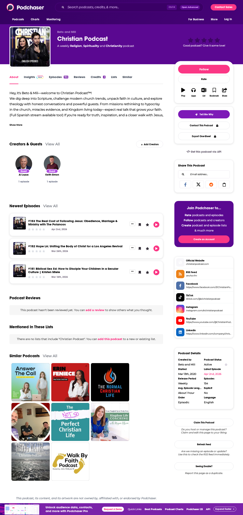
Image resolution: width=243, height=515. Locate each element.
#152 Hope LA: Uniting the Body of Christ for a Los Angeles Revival (75, 246)
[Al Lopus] (23, 163)
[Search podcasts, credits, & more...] (116, 7)
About (13, 77)
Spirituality (91, 46)
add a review (95, 310)
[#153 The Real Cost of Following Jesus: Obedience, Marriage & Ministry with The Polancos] (19, 223)
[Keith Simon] (52, 163)
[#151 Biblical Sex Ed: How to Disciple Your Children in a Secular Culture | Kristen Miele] (19, 271)
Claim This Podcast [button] (204, 422)
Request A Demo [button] (113, 509)
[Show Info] (226, 364)
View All (52, 144)
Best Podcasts (153, 509)
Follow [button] (204, 69)
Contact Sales (223, 7)
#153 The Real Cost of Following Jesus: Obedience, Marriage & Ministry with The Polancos (73, 222)
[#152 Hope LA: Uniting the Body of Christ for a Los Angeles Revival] (19, 248)
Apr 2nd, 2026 (212, 374)
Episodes (58, 77)
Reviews (79, 77)
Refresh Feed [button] (204, 444)
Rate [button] (204, 79)
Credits (98, 77)
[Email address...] (203, 174)
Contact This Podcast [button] (204, 125)
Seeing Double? (204, 466)
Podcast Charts (174, 509)
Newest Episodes (24, 206)
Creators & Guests (25, 144)
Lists (114, 77)
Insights (33, 77)
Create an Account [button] (204, 239)
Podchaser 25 (194, 509)
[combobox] (129, 7)
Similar (127, 77)
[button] (19, 19)
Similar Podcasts (24, 355)
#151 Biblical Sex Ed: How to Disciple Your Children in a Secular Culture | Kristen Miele (73, 270)
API (208, 509)
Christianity (114, 46)
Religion (76, 46)
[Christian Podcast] (30, 47)
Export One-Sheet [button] (204, 136)
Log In (228, 19)
